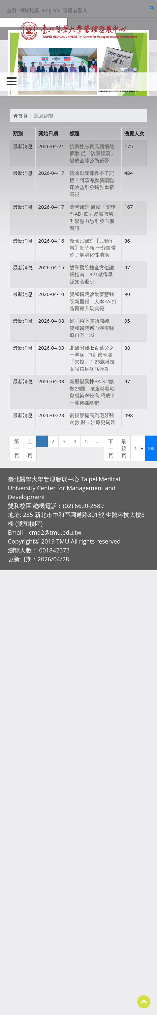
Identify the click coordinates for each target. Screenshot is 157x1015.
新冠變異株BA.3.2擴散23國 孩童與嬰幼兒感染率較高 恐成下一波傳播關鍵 (92, 392)
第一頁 (16, 448)
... (98, 441)
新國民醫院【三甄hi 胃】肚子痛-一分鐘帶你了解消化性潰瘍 (93, 247)
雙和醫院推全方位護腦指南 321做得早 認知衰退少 (94, 274)
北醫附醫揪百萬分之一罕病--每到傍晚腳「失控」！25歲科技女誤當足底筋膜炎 (92, 358)
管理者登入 (75, 10)
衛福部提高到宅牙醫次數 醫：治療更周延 (92, 418)
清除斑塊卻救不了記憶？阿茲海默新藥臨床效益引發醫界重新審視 (92, 183)
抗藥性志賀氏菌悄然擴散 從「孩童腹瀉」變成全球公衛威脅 (92, 153)
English (51, 10)
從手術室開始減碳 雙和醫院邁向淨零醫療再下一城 (92, 327)
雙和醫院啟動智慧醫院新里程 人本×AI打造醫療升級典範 (93, 301)
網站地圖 (30, 10)
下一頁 (110, 448)
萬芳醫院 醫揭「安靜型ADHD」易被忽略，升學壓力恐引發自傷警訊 (94, 217)
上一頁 (29, 448)
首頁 (11, 10)
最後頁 (123, 448)
